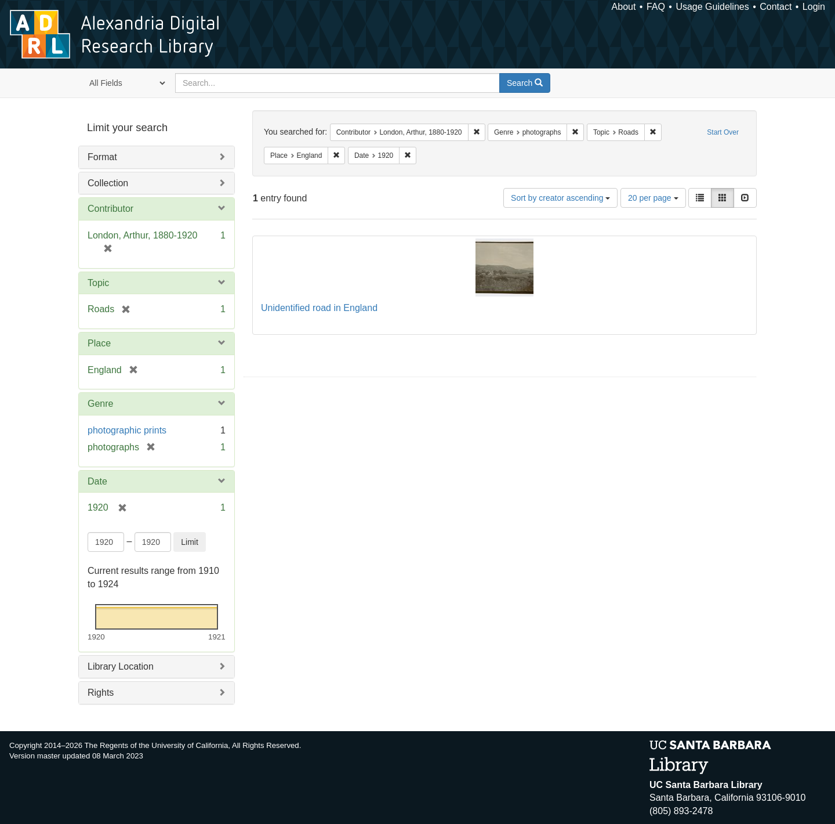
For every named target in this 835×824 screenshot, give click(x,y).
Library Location (121, 666)
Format (102, 157)
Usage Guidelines (712, 7)
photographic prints (127, 430)
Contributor (110, 209)
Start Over (723, 132)
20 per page (653, 198)
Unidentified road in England (319, 308)
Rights (101, 692)
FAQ (656, 7)
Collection (108, 183)
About (624, 7)
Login (814, 7)
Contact (776, 7)
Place (99, 343)
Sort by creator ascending (560, 198)
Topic (98, 283)
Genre (100, 404)
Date (97, 481)
